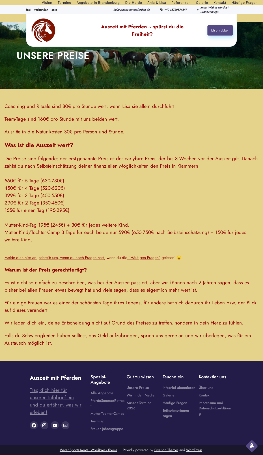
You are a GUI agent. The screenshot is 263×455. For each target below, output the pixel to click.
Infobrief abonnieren (179, 387)
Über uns (206, 387)
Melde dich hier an (20, 258)
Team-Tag (97, 421)
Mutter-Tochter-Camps (107, 413)
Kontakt (204, 395)
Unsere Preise (138, 387)
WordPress (194, 450)
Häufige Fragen (175, 402)
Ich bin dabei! (220, 30)
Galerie (169, 395)
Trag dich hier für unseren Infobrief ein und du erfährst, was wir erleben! (56, 401)
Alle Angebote (102, 393)
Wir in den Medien (142, 395)
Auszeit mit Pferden (55, 378)
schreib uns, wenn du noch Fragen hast (71, 258)
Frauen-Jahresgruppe (107, 428)
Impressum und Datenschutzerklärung (215, 408)
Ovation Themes (166, 450)
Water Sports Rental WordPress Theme (88, 450)
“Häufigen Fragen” (143, 258)
